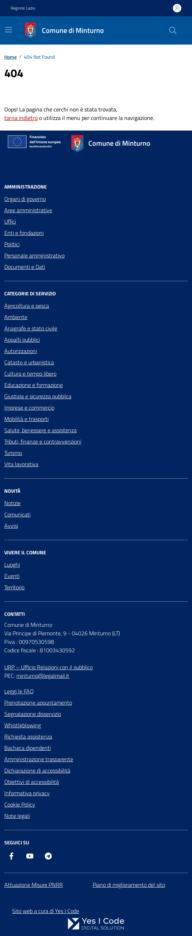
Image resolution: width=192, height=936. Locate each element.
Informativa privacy (27, 793)
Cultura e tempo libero (30, 373)
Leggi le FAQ (19, 691)
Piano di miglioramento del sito (129, 884)
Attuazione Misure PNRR (33, 884)
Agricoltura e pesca (26, 305)
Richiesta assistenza (28, 736)
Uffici (10, 221)
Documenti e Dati (24, 266)
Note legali (17, 815)
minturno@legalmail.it (42, 675)
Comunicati (17, 514)
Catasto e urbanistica (29, 362)
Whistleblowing (22, 725)
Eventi (12, 576)
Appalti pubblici (22, 339)
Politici (12, 244)
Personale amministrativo (34, 255)
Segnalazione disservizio (32, 714)
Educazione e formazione (33, 385)
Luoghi (12, 564)
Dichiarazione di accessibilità (37, 770)
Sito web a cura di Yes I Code (45, 911)
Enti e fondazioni (24, 233)
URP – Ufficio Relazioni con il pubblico (48, 667)
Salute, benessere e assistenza (40, 430)
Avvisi (11, 525)
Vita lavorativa (21, 464)
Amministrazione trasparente (38, 759)
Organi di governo (25, 199)
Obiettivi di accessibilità (31, 782)
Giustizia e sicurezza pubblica (37, 396)
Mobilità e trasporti (26, 419)
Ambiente (15, 317)
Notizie (12, 503)
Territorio (14, 587)
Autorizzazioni (20, 351)
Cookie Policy (19, 804)
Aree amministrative (28, 210)
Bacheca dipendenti (27, 748)
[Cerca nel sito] (172, 30)
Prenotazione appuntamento (38, 702)
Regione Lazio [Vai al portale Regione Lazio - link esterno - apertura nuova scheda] (23, 8)
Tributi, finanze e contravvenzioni (42, 441)
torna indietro (21, 118)
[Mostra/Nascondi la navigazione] (8, 29)
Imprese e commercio (29, 407)
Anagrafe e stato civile (30, 328)
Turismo (13, 453)
